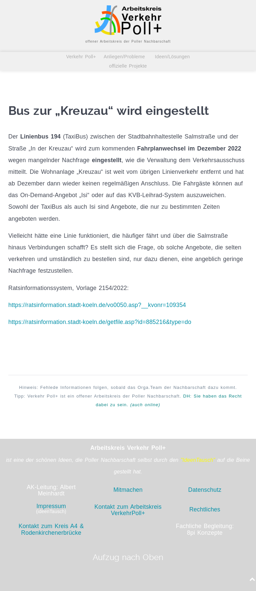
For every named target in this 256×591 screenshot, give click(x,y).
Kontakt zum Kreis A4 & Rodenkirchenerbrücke (51, 529)
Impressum (51, 506)
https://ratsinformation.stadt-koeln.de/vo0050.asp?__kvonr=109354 (97, 305)
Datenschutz (205, 489)
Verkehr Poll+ (83, 56)
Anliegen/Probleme (124, 56)
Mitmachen (128, 489)
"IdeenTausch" (198, 460)
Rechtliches (204, 509)
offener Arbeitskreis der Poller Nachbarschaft (128, 41)
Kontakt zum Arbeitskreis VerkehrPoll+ (127, 509)
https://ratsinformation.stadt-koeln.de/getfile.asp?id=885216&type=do (99, 322)
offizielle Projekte (128, 66)
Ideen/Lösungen (171, 56)
